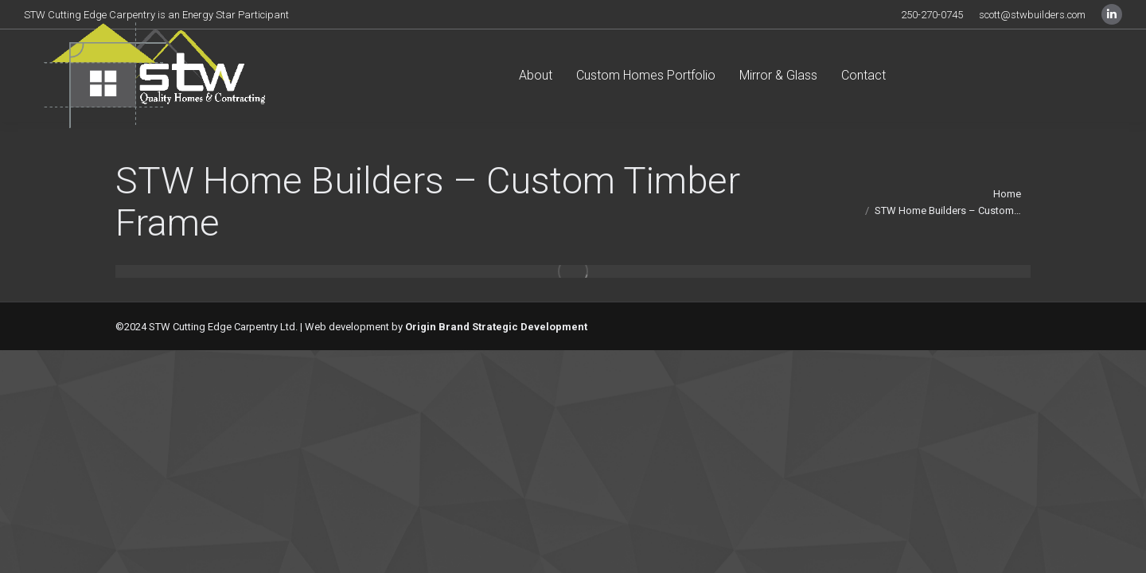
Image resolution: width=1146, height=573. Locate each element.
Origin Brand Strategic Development (496, 327)
